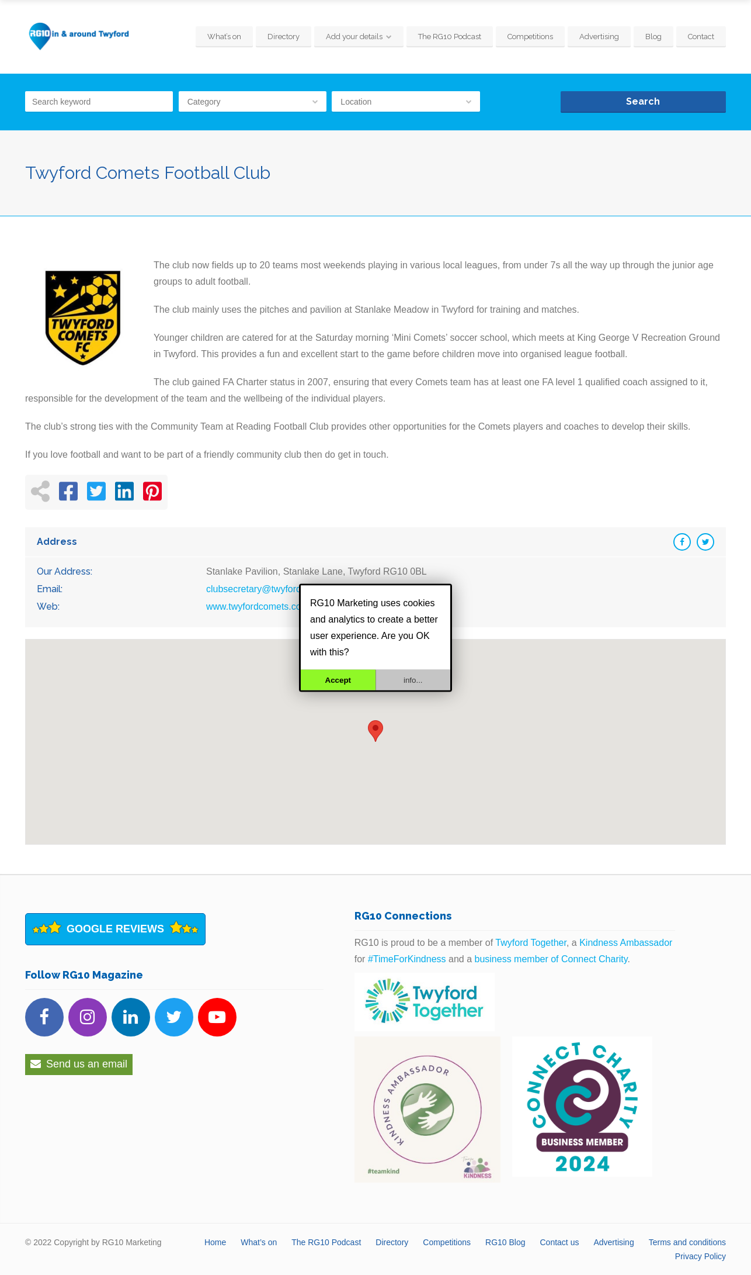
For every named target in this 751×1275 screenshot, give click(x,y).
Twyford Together (530, 943)
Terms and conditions (687, 1242)
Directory (283, 36)
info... (413, 679)
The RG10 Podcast (449, 36)
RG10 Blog (505, 1242)
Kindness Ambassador (625, 943)
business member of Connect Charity (551, 959)
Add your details (354, 36)
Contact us (559, 1242)
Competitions (530, 36)
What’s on (224, 36)
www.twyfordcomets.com (257, 606)
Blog (653, 36)
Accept (338, 679)
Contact (701, 36)
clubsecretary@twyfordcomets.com (279, 589)
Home (215, 1242)
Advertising (599, 36)
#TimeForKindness (407, 959)
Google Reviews (115, 929)
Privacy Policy (700, 1256)
